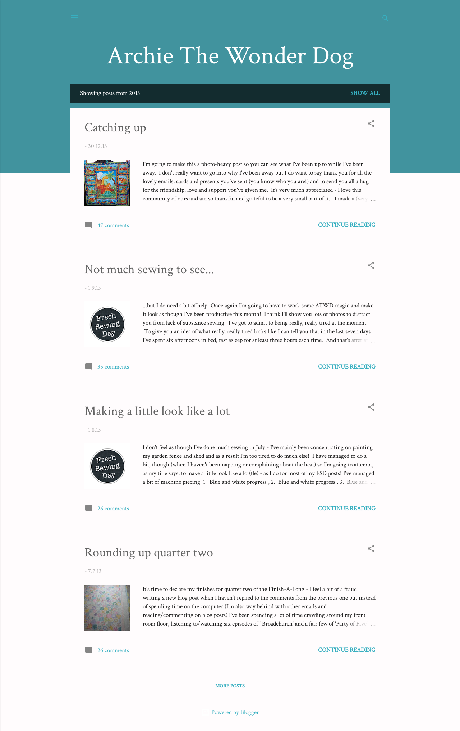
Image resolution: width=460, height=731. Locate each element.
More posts (230, 686)
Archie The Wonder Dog (230, 56)
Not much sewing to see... (149, 269)
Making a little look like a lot (157, 411)
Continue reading (347, 225)
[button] (371, 124)
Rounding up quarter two (148, 552)
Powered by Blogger (230, 712)
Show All (365, 93)
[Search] (385, 20)
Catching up (115, 127)
